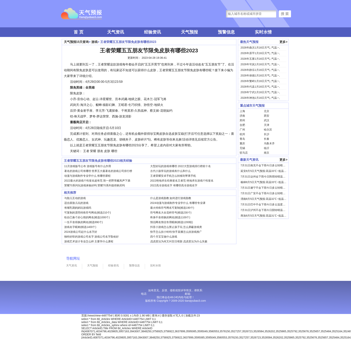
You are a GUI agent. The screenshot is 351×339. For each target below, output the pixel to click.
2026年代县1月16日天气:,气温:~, (260, 86)
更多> (283, 42)
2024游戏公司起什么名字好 (80, 231)
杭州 (242, 134)
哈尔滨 (268, 129)
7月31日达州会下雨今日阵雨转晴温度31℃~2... (268, 176)
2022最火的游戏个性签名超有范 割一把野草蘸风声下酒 (97, 180)
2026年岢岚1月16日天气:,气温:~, (260, 64)
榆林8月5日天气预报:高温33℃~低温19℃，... (267, 182)
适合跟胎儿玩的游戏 (76, 202)
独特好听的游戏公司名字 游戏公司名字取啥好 (91, 236)
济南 (242, 115)
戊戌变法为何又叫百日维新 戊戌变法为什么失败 (179, 241)
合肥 (242, 124)
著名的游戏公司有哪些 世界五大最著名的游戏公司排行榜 (98, 170)
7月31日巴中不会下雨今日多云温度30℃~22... (268, 204)
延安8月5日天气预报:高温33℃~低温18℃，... (267, 170)
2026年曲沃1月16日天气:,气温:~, (260, 47)
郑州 (242, 120)
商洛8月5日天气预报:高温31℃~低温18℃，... (267, 215)
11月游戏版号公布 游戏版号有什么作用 (87, 166)
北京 (266, 111)
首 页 (78, 32)
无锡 (242, 148)
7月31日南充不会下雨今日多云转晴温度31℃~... (269, 165)
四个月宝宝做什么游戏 (163, 236)
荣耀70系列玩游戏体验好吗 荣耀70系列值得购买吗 (94, 185)
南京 (266, 152)
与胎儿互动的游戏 (75, 198)
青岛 (242, 138)
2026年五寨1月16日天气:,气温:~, (260, 58)
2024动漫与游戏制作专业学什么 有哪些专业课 (177, 202)
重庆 (242, 143)
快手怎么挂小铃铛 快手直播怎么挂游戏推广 (176, 231)
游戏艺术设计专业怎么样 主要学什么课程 (88, 241)
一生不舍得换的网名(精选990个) (83, 222)
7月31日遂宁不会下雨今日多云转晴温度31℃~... (269, 187)
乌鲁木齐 (269, 143)
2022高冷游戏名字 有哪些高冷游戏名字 (173, 185)
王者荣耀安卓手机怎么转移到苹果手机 (173, 175)
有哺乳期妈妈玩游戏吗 (77, 207)
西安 (266, 115)
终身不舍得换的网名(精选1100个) (170, 217)
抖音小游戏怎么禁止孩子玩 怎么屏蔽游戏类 (176, 227)
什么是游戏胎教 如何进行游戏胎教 (170, 198)
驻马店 (244, 152)
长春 (266, 138)
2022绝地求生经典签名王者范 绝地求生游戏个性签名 (181, 180)
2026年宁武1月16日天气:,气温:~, (260, 92)
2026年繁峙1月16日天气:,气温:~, (260, 81)
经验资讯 (152, 32)
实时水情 (263, 32)
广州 (242, 129)
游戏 (94, 42)
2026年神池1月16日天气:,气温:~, (260, 97)
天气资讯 (115, 32)
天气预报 (189, 32)
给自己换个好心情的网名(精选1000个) (87, 217)
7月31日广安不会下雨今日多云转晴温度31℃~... (269, 193)
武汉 (266, 120)
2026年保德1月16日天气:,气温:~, (260, 75)
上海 (242, 111)
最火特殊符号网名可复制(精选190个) (172, 207)
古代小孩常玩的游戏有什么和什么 (170, 170)
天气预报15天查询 (76, 42)
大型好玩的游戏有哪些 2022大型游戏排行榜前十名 (180, 166)
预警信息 (226, 32)
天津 (266, 124)
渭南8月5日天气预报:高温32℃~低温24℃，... (267, 198)
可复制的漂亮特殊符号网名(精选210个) (87, 212)
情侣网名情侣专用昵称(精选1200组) (171, 222)
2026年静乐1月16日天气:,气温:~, (260, 69)
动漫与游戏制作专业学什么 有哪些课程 (87, 175)
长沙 (266, 134)
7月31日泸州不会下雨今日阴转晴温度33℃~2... (268, 210)
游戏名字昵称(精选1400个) (80, 227)
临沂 (266, 148)
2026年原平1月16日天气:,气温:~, (260, 53)
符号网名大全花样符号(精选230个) (171, 212)
